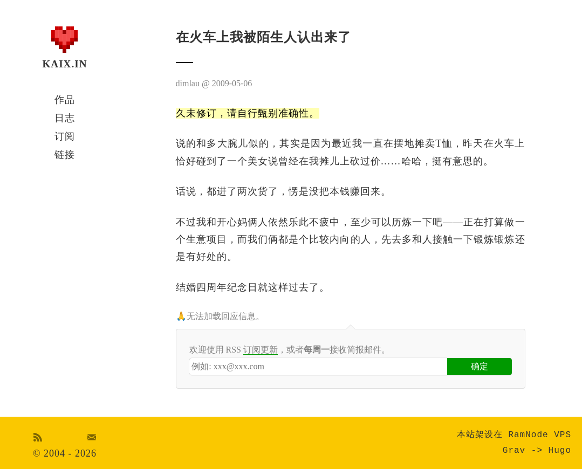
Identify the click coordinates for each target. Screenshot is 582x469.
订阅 (64, 136)
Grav (514, 451)
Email (92, 437)
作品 (64, 99)
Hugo (560, 451)
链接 (64, 154)
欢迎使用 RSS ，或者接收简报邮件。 (289, 350)
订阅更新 (260, 349)
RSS (38, 437)
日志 (64, 118)
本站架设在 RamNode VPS (514, 435)
